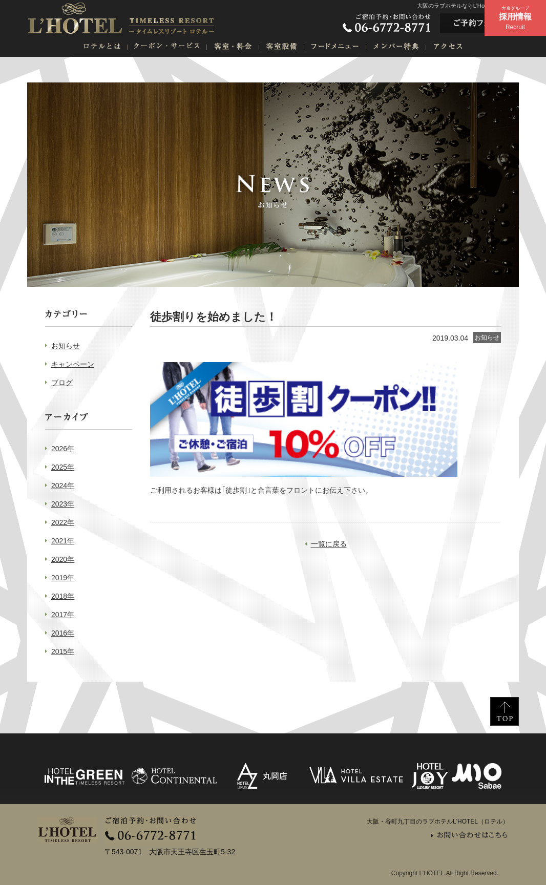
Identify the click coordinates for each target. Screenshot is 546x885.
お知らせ (65, 346)
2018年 (62, 596)
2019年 (62, 578)
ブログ (62, 382)
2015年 (62, 651)
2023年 (62, 504)
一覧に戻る (329, 544)
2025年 (62, 467)
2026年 (62, 449)
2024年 (62, 485)
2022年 (62, 522)
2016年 (62, 633)
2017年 (62, 614)
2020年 (62, 559)
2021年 (62, 541)
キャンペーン (72, 364)
